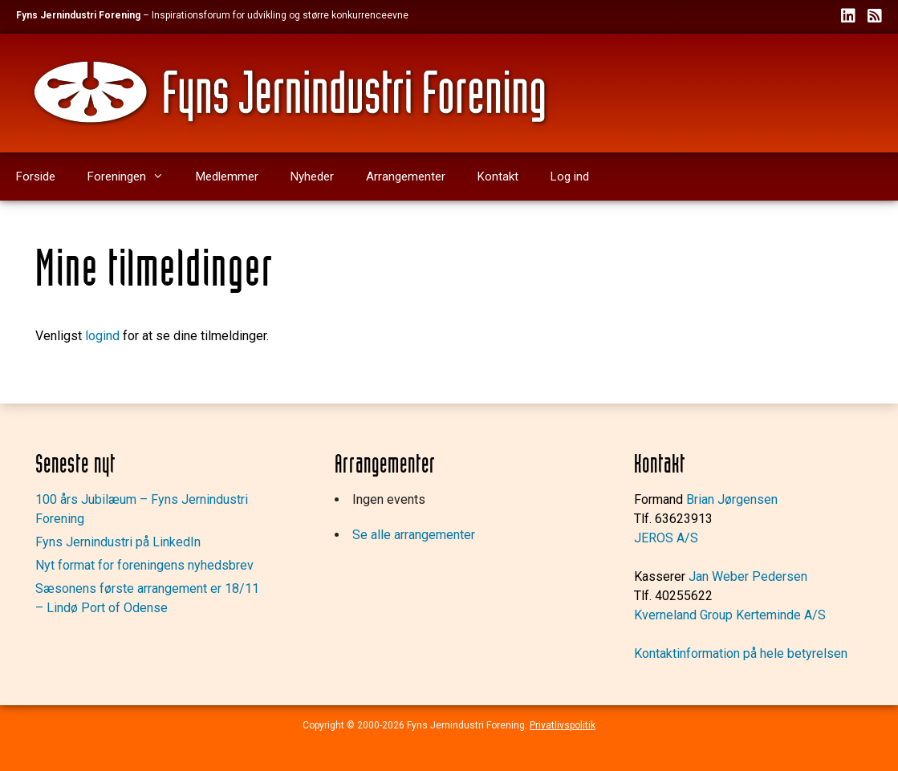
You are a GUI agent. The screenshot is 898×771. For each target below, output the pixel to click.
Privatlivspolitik (562, 725)
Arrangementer (405, 176)
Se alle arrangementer (413, 534)
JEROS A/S (666, 538)
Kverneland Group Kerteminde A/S (730, 615)
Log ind (570, 176)
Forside (35, 176)
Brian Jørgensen (732, 499)
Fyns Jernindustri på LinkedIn (118, 542)
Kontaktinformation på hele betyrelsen (740, 653)
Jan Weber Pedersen (748, 576)
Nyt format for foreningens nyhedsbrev (144, 565)
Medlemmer (227, 176)
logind (102, 335)
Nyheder (312, 176)
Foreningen (133, 176)
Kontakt (497, 176)
